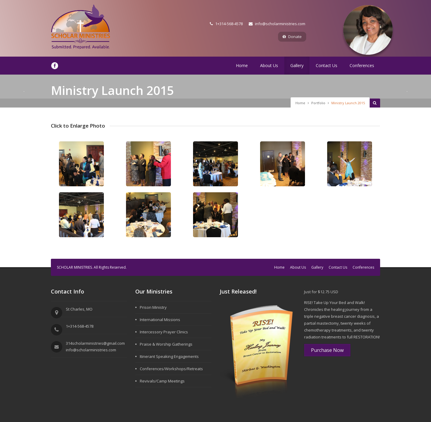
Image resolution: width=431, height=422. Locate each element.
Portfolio (318, 103)
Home (242, 65)
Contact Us (326, 65)
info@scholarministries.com (277, 23)
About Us (269, 65)
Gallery (296, 65)
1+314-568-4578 (226, 23)
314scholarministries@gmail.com (95, 343)
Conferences (362, 65)
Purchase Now (327, 350)
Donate (292, 36)
